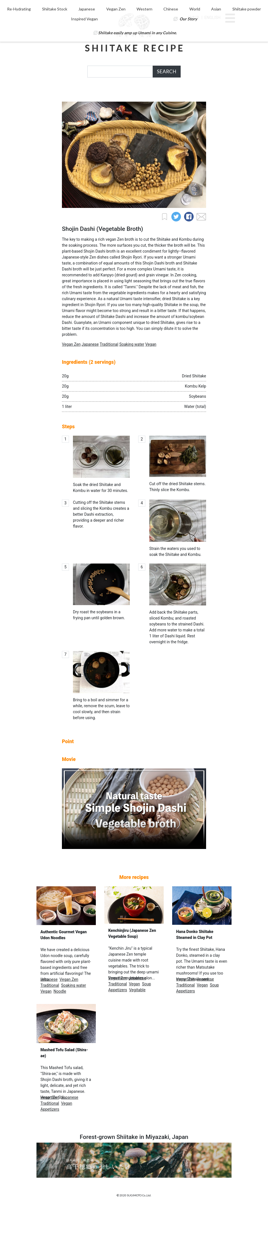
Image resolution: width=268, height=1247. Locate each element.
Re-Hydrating (54, 94)
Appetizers (117, 1027)
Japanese (118, 94)
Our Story (204, 104)
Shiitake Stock (88, 94)
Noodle (59, 1029)
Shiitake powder (102, 104)
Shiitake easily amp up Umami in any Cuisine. (137, 118)
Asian (60, 104)
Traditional (109, 382)
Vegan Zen (146, 94)
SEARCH (166, 71)
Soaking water (131, 382)
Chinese (198, 94)
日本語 (193, 17)
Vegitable (137, 1027)
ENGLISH (212, 17)
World (220, 94)
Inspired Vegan (152, 104)
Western (173, 94)
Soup (146, 1021)
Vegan (150, 382)
